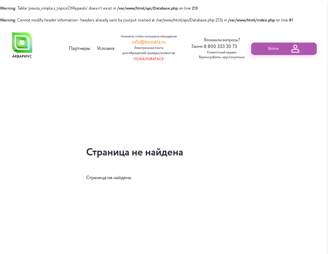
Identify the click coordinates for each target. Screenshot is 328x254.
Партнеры (79, 48)
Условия (105, 48)
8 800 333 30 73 (220, 47)
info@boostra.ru (149, 42)
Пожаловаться (149, 59)
